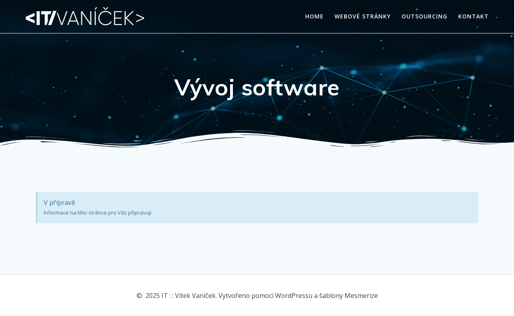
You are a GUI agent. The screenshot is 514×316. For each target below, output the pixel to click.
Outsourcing (424, 16)
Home (314, 16)
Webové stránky (363, 16)
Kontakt (473, 16)
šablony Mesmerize (348, 295)
